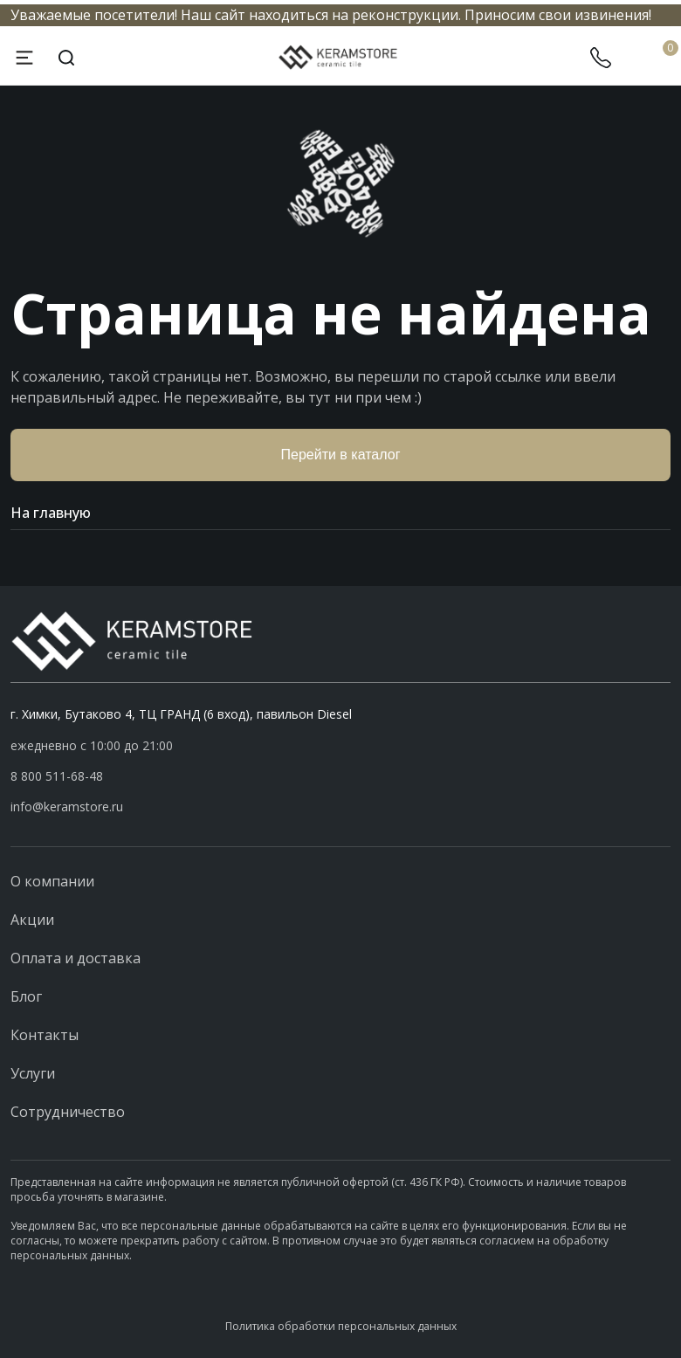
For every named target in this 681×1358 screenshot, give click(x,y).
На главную (340, 512)
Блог (26, 996)
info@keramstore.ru (66, 806)
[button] (340, 776)
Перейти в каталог (341, 454)
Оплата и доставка (75, 958)
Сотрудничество (67, 1111)
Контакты (44, 1034)
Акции (32, 919)
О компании (52, 881)
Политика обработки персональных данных (341, 1326)
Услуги (32, 1073)
